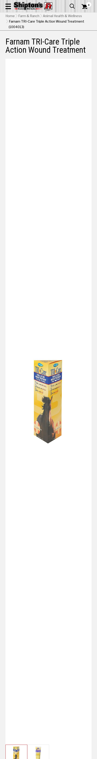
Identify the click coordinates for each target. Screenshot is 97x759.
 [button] (72, 6)
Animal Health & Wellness (62, 15)
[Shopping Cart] (87, 6)
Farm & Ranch (28, 15)
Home (10, 15)
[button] (8, 6)
